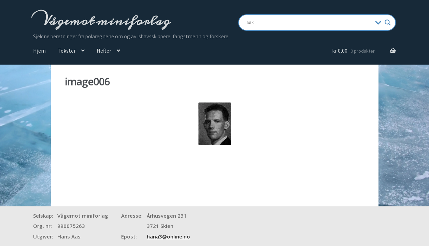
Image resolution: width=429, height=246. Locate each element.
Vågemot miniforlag (105, 20)
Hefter (104, 50)
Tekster (67, 50)
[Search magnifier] (387, 22)
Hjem (39, 50)
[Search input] (309, 22)
